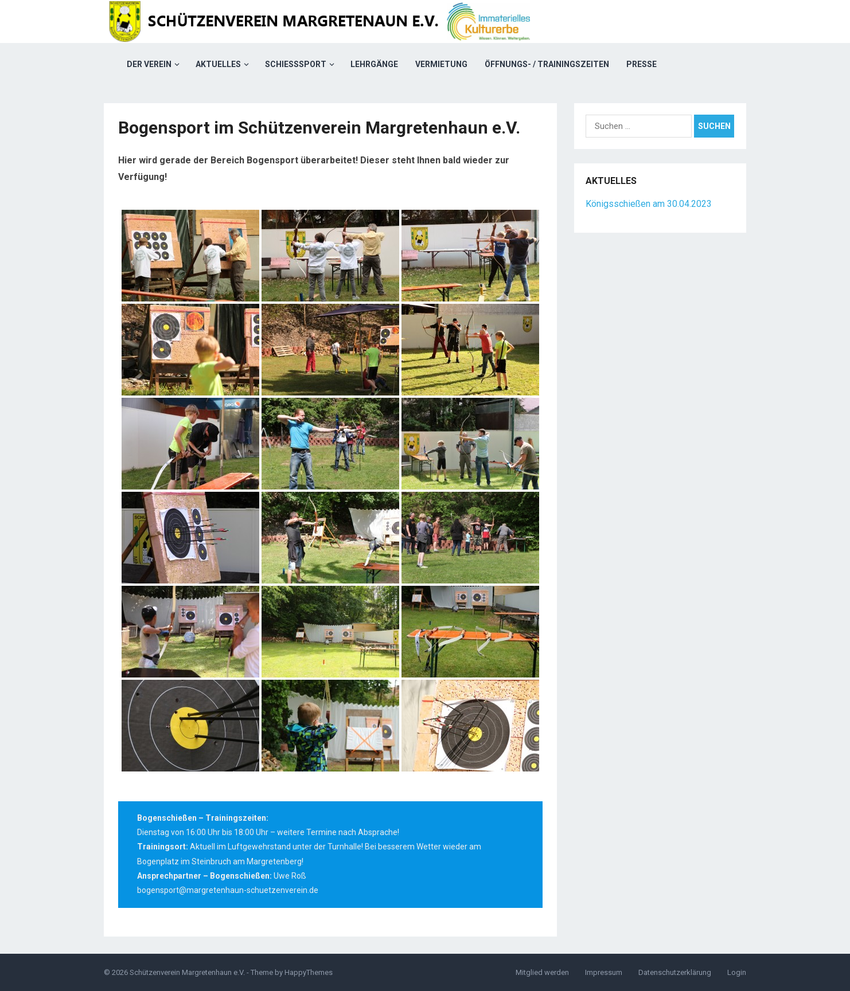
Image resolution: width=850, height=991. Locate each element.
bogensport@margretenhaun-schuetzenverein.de (227, 890)
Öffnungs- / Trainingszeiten (547, 64)
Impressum (603, 972)
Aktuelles (218, 64)
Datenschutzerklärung (674, 972)
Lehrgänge (374, 64)
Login (736, 972)
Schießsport (295, 64)
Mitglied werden (542, 972)
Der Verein (149, 64)
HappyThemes (308, 972)
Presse (641, 64)
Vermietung (441, 64)
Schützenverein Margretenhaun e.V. (187, 972)
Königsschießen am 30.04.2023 (649, 203)
